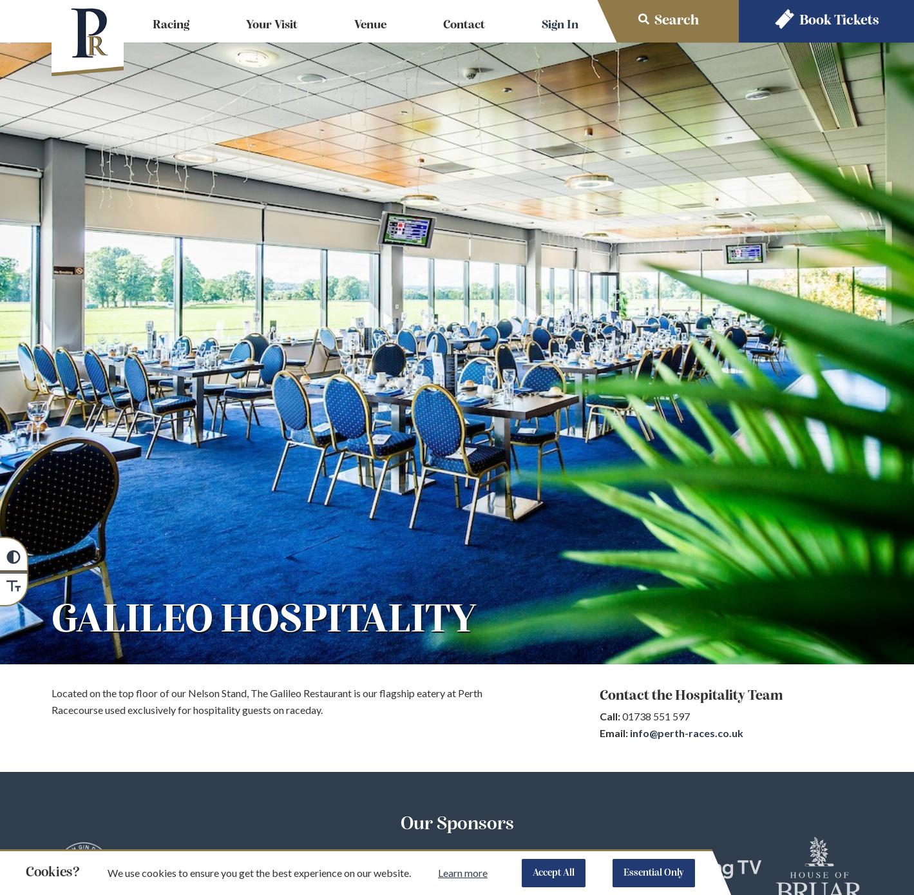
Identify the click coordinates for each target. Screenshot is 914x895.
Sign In (560, 25)
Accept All (554, 873)
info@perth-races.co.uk (686, 733)
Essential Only (654, 873)
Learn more (463, 873)
